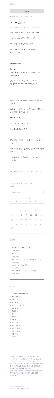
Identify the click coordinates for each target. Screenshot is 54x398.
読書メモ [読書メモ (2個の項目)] (24, 373)
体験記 (14, 311)
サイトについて (16, 305)
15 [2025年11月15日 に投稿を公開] (36, 215)
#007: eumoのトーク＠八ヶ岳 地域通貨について (26, 259)
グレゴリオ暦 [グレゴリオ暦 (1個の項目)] (36, 359)
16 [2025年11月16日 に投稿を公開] (41, 215)
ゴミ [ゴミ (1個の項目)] (11, 361)
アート (14, 299)
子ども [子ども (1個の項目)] (31, 366)
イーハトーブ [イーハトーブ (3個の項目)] (19, 357)
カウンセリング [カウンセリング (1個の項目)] (26, 359)
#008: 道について (17, 253)
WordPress (20, 388)
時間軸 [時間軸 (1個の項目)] (21, 368)
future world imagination (18, 293)
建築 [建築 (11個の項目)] (16, 368)
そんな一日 (23, 16)
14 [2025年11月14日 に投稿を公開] (31, 215)
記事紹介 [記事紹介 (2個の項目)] (17, 373)
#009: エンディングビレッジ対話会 (22, 248)
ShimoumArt (14, 38)
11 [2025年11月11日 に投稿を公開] (16, 215)
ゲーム (14, 302)
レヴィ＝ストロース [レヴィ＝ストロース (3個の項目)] (16, 363)
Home (16, 16)
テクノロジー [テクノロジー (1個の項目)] (31, 361)
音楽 (13, 337)
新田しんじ (26, 27)
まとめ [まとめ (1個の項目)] (12, 357)
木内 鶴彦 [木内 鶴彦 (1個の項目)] (28, 368)
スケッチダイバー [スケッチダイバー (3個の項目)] (20, 361)
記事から (14, 325)
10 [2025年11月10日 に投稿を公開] (12, 215)
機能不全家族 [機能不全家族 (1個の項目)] (30, 370)
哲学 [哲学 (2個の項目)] (11, 366)
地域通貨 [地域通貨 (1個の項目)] (25, 366)
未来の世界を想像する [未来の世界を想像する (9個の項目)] (17, 370)
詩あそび (14, 328)
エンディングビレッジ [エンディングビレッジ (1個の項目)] (32, 357)
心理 (13, 314)
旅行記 (14, 317)
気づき (14, 322)
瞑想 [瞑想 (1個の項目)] (11, 373)
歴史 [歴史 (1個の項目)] (36, 370)
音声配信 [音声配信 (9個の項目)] (13, 375)
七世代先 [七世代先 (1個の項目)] (27, 363)
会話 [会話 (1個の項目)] (37, 363)
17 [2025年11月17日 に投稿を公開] (12, 220)
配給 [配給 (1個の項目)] (36, 373)
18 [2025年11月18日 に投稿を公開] (16, 220)
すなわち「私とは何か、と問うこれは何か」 (22, 183)
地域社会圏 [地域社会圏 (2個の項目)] (17, 366)
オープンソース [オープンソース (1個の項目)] (15, 359)
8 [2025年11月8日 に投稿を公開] (35, 210)
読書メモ (14, 331)
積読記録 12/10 (14, 186)
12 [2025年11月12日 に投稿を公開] (21, 215)
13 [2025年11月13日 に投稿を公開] (26, 215)
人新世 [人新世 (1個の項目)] (33, 363)
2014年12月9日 (14, 27)
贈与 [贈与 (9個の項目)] (29, 373)
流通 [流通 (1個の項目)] (40, 370)
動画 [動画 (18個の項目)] (41, 363)
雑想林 (13, 4)
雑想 (13, 334)
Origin (27, 388)
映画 (13, 319)
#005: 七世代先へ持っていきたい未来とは (24, 271)
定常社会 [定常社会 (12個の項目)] (37, 366)
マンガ (14, 308)
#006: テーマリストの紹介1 (20, 265)
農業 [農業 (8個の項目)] (32, 373)
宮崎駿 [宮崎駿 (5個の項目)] (12, 368)
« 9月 (11, 228)
